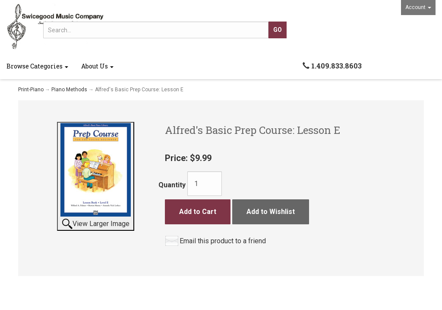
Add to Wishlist (270, 212)
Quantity (172, 185)
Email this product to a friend (223, 241)
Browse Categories (37, 66)
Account (418, 7)
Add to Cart (197, 212)
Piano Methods (69, 90)
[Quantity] (204, 183)
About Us (97, 66)
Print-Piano (31, 90)
